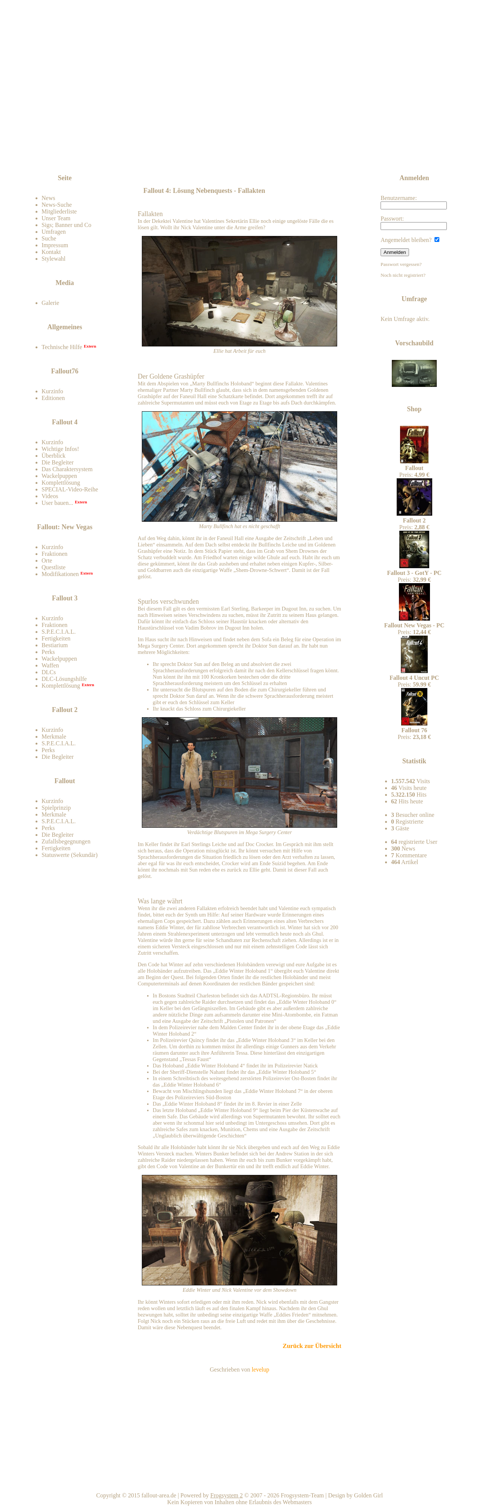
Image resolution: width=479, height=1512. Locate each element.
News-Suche (57, 205)
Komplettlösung (61, 482)
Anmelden (395, 252)
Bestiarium (55, 645)
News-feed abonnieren (397, 153)
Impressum (55, 245)
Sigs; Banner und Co (66, 225)
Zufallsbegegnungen (66, 841)
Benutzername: (414, 202)
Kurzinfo (52, 391)
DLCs (49, 672)
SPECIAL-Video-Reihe (70, 489)
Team (414, 1482)
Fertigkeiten (56, 638)
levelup (260, 1369)
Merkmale (54, 736)
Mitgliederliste (59, 211)
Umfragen (54, 231)
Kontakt (51, 252)
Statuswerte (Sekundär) (70, 855)
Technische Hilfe (62, 347)
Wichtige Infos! (60, 449)
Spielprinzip (56, 808)
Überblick (53, 455)
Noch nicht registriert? (403, 275)
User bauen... (57, 503)
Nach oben (327, 1482)
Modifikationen (60, 574)
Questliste (53, 567)
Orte (47, 560)
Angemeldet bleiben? (410, 240)
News (48, 198)
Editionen (53, 398)
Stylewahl (53, 258)
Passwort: (414, 222)
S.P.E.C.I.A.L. (59, 631)
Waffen (50, 665)
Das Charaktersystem (67, 469)
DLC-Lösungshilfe (64, 679)
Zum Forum (83, 159)
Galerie (50, 303)
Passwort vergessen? (401, 264)
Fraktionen (54, 554)
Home (240, 1482)
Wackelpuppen (59, 476)
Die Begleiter (58, 462)
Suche (49, 238)
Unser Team (56, 218)
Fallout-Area (200, 94)
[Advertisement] (241, 154)
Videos (50, 496)
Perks (48, 652)
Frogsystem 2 (226, 1495)
